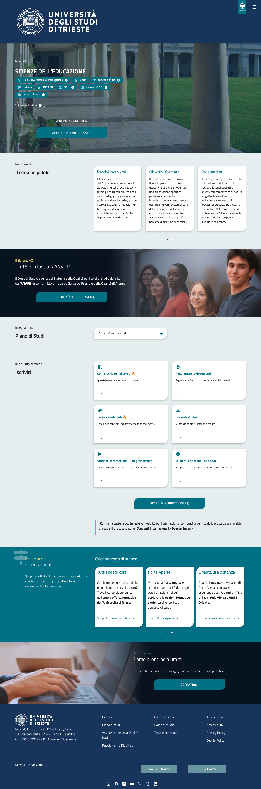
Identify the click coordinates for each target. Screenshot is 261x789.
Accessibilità (214, 724)
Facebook (116, 784)
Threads (147, 784)
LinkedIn (124, 784)
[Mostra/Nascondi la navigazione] (254, 7)
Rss (155, 784)
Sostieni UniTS (159, 769)
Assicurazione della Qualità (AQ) (120, 735)
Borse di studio (164, 724)
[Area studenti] (242, 7)
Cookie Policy (215, 740)
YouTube (132, 784)
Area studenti (215, 717)
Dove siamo (36, 764)
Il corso (107, 717)
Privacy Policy (215, 732)
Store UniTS (207, 769)
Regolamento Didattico (117, 745)
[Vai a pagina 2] (172, 239)
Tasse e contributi (166, 732)
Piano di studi (111, 724)
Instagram (108, 784)
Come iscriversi (164, 717)
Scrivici (20, 764)
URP (49, 764)
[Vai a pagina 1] (167, 239)
